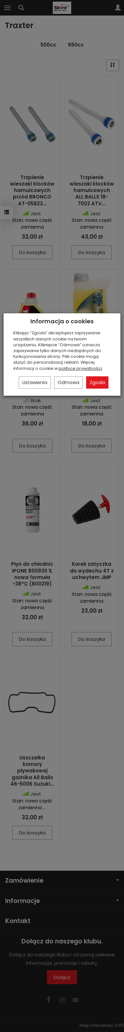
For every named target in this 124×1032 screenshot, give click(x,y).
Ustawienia (34, 382)
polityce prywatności (80, 368)
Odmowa (68, 382)
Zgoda (97, 382)
